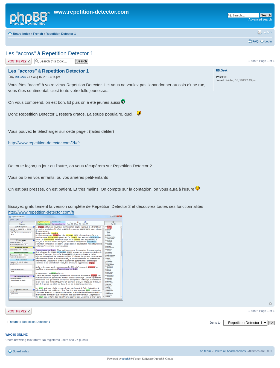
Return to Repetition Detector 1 (29, 321)
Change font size (268, 32)
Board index (21, 33)
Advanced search (260, 19)
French (38, 33)
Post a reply (18, 61)
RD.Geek (20, 77)
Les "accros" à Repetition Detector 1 (49, 53)
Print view (259, 32)
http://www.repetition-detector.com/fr (41, 212)
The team (204, 351)
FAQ (255, 41)
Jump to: (215, 322)
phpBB (126, 358)
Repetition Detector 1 (61, 33)
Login (268, 41)
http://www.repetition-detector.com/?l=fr (44, 142)
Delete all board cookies (230, 351)
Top (270, 303)
